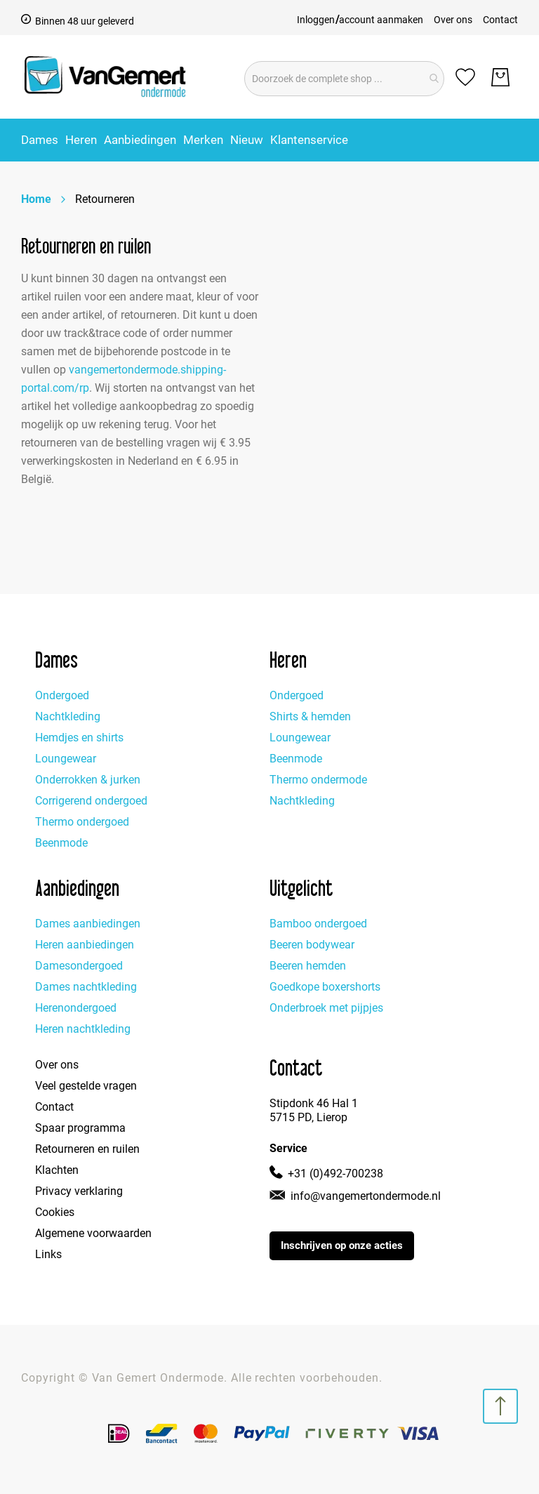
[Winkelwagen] (500, 77)
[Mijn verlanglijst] (465, 77)
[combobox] (344, 78)
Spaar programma (80, 1128)
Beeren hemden (308, 965)
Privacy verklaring (79, 1191)
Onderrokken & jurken (87, 779)
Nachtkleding (67, 716)
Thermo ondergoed (82, 821)
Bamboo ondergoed (318, 923)
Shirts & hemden (310, 716)
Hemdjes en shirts (79, 737)
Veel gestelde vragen (86, 1085)
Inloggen (316, 19)
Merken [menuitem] (203, 140)
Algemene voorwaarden (93, 1233)
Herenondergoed (76, 1007)
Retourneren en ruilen (87, 1149)
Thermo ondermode (318, 779)
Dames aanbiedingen (87, 923)
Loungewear (65, 758)
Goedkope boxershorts (325, 986)
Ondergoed (62, 695)
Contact (500, 19)
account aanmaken (381, 19)
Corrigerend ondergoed (91, 800)
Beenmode (61, 843)
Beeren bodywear (312, 944)
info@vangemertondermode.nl (366, 1196)
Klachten (57, 1170)
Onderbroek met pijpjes (326, 1007)
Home (36, 199)
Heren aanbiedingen (84, 944)
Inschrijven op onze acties (342, 1245)
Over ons (453, 19)
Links (48, 1254)
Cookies (54, 1212)
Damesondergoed (79, 965)
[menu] (269, 140)
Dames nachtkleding (86, 986)
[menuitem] (39, 140)
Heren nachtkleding (83, 1029)
